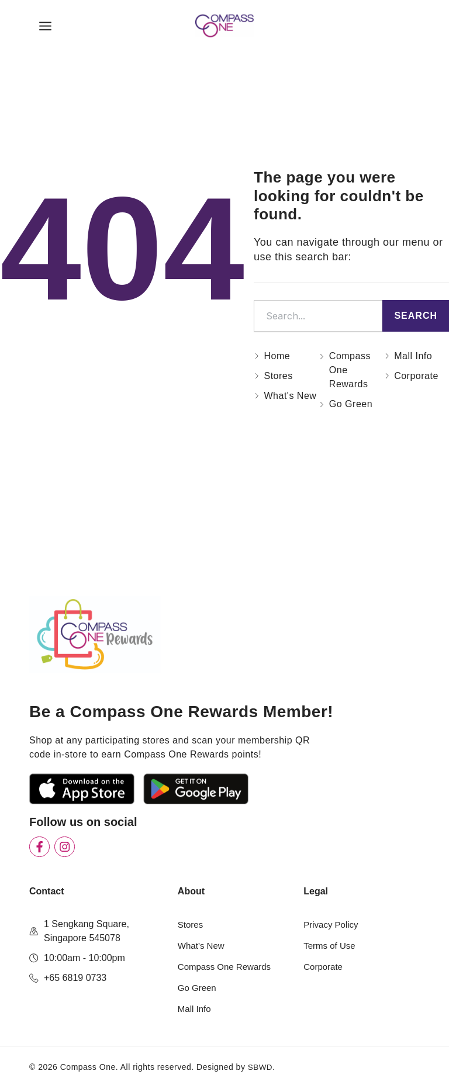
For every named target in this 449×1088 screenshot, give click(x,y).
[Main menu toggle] (45, 29)
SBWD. (262, 1067)
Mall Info (195, 1009)
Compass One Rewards (227, 967)
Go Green (198, 988)
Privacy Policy (332, 924)
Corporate (324, 967)
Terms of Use (330, 946)
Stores (194, 925)
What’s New (202, 946)
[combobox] (318, 323)
